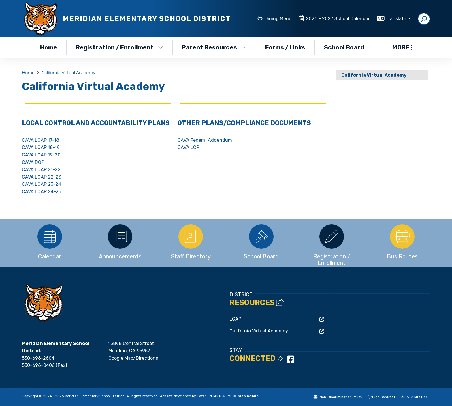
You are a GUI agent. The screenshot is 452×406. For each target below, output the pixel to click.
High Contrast (383, 397)
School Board (349, 47)
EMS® (231, 396)
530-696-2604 (38, 358)
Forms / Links (285, 47)
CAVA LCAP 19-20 (41, 155)
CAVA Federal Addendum (205, 140)
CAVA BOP (33, 162)
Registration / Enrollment (119, 47)
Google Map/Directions (133, 358)
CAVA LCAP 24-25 (41, 191)
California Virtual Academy (68, 72)
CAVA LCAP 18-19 (41, 147)
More (402, 47)
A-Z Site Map (414, 397)
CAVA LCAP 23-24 (41, 184)
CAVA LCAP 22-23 (41, 177)
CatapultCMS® (209, 396)
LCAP (235, 319)
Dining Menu (278, 18)
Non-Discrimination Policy (337, 397)
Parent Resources (214, 47)
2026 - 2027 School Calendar (338, 18)
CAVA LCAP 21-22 (41, 169)
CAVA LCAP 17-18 (40, 140)
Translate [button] (396, 18)
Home (48, 47)
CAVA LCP (188, 147)
